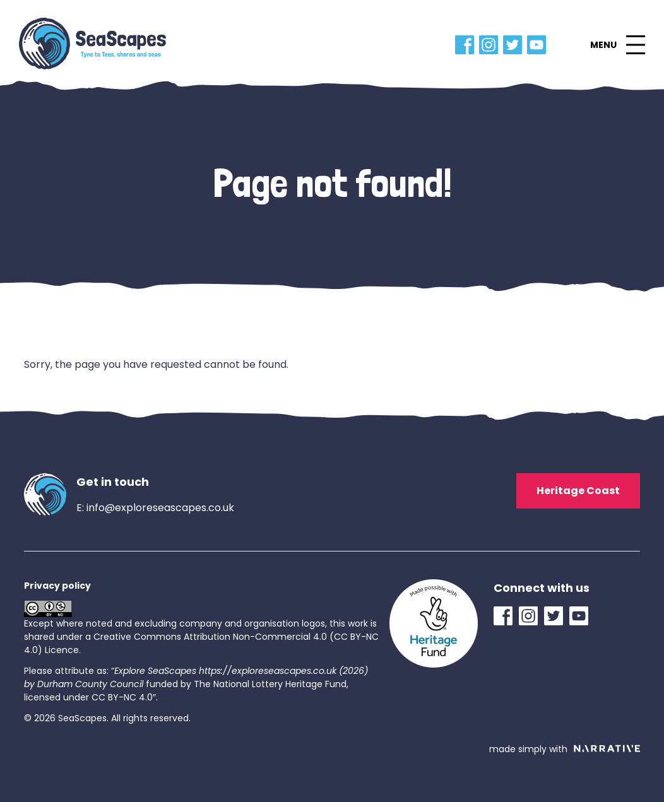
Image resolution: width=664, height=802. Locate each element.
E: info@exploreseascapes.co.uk (155, 507)
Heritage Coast (578, 490)
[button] (617, 44)
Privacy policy (57, 585)
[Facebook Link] (467, 44)
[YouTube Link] (539, 44)
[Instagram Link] (491, 44)
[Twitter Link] (515, 44)
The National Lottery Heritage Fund (270, 684)
